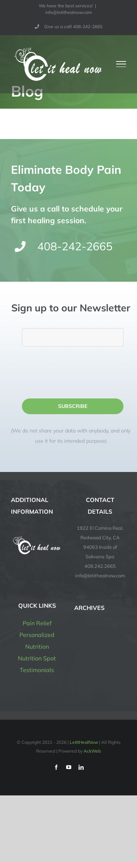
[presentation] (77, 372)
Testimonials (37, 670)
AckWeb (92, 751)
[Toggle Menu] (121, 64)
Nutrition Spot (37, 658)
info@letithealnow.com (68, 12)
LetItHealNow (84, 742)
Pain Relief (37, 623)
